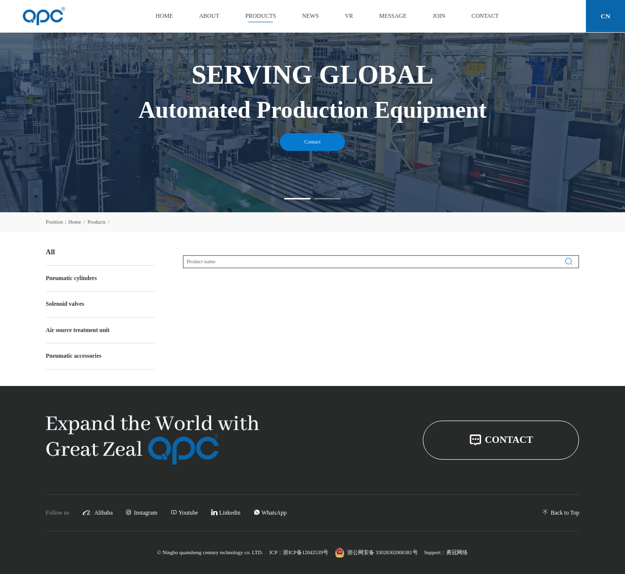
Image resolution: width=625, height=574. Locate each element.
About (209, 15)
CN (605, 16)
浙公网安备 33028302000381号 (376, 553)
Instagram (141, 513)
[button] (297, 198)
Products (260, 15)
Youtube (184, 513)
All (50, 252)
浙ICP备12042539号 (305, 552)
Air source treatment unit (78, 330)
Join (439, 15)
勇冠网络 (457, 552)
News (310, 15)
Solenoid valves (65, 303)
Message (392, 15)
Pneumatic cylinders (71, 278)
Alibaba (97, 513)
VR (349, 15)
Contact (484, 15)
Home (164, 15)
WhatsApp (270, 513)
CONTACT (501, 439)
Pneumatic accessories (73, 355)
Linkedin (225, 513)
